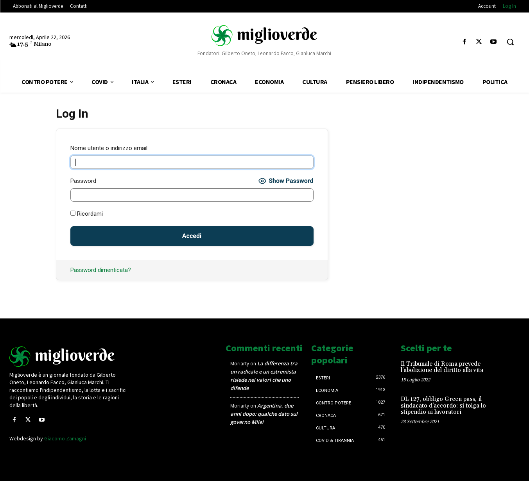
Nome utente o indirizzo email (108, 148)
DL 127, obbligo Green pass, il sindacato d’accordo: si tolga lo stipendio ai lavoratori (443, 405)
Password (83, 180)
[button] (510, 41)
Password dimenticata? (100, 270)
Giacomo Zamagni (65, 438)
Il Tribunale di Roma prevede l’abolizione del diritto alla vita (442, 367)
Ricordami (86, 213)
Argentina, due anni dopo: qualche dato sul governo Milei (264, 414)
